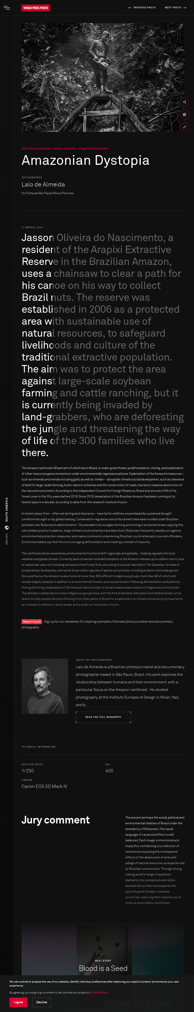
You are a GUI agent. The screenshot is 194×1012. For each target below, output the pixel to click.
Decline (41, 1002)
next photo (176, 7)
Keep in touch (32, 621)
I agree (18, 1002)
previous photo (141, 7)
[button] (7, 521)
